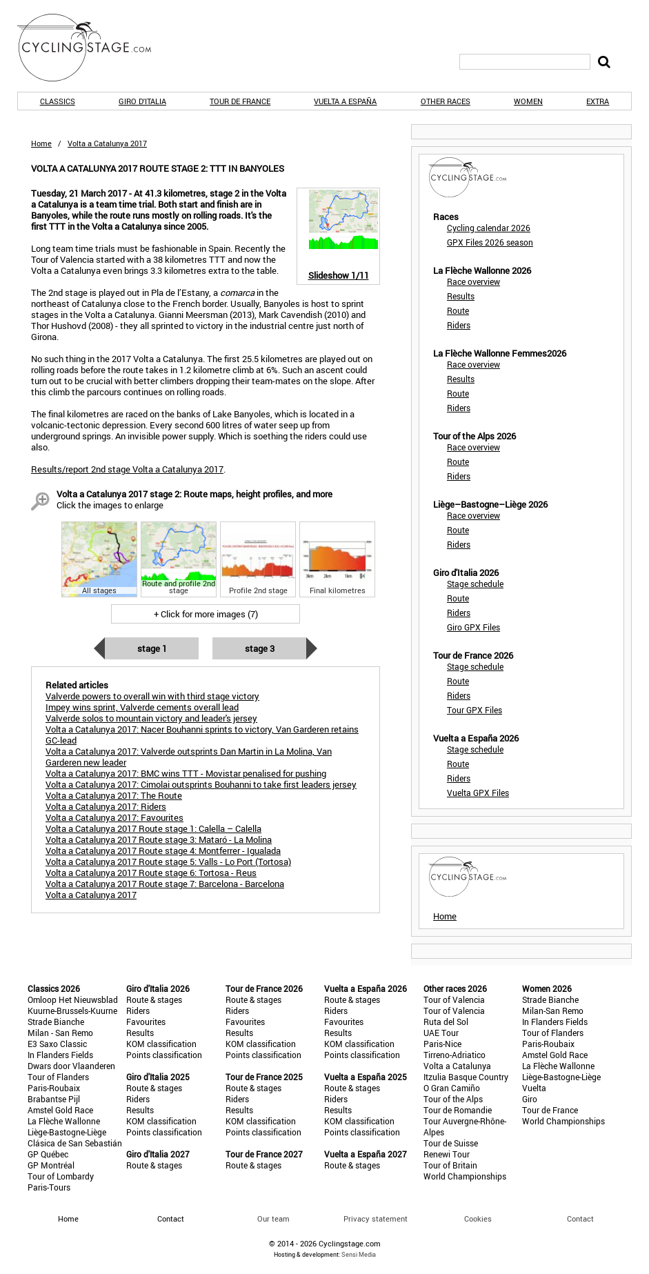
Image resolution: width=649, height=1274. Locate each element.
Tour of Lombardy (61, 1176)
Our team (273, 1218)
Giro (529, 1098)
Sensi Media (358, 1254)
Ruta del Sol (445, 1021)
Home (41, 143)
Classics (57, 101)
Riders (458, 324)
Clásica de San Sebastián (75, 1142)
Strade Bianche (56, 1021)
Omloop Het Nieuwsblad (73, 999)
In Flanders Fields (60, 1054)
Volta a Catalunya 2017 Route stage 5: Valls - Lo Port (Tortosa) (168, 861)
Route (458, 310)
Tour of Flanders (58, 1076)
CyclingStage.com (93, 47)
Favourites (146, 1021)
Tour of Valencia (454, 999)
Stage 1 (152, 648)
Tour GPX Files (474, 709)
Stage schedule (475, 583)
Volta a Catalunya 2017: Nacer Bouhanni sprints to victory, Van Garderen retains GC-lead (202, 734)
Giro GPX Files (473, 627)
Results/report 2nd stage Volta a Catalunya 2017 (127, 469)
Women (528, 101)
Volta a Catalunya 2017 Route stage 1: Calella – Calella (153, 828)
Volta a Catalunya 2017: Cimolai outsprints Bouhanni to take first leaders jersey (201, 784)
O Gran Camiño (451, 1087)
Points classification (164, 1054)
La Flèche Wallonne (64, 1120)
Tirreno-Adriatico (454, 1054)
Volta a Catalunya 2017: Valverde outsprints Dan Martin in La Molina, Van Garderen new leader (189, 756)
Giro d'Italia (142, 101)
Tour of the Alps (453, 1098)
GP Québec (48, 1153)
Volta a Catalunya (457, 1065)
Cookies (478, 1218)
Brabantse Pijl (54, 1098)
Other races (445, 101)
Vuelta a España (345, 101)
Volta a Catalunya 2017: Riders (106, 806)
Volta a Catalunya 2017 (91, 894)
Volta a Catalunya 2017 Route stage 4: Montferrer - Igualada (163, 850)
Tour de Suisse (450, 1142)
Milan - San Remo (60, 1032)
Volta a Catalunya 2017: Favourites (114, 817)
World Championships (464, 1176)
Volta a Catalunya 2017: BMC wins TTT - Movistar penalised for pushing (186, 773)
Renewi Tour (446, 1153)
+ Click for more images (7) (206, 614)
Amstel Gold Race (60, 1109)
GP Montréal (51, 1165)
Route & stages (154, 999)
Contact (580, 1218)
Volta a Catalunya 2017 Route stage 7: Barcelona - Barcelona (165, 883)
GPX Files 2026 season (490, 242)
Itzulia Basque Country (465, 1076)
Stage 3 (259, 648)
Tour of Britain (450, 1165)
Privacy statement (375, 1218)
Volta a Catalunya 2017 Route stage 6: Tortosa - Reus (151, 872)
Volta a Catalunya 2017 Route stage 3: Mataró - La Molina (159, 839)
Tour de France (240, 101)
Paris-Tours (49, 1187)
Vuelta (534, 1087)
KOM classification (161, 1043)
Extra (597, 101)
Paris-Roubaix (54, 1087)
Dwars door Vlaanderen (71, 1065)
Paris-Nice (442, 1043)
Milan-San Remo (552, 1010)
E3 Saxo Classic (57, 1043)
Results (461, 295)
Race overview (473, 281)
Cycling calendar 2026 (488, 227)
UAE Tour (441, 1032)
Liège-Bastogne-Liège (67, 1131)
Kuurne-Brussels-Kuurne (72, 1010)
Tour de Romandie (457, 1109)
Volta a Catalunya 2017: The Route (114, 795)
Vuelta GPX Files (478, 792)
